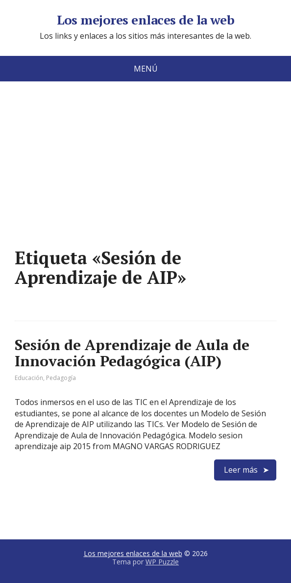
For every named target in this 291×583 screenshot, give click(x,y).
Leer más (241, 469)
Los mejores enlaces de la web (146, 20)
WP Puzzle (162, 561)
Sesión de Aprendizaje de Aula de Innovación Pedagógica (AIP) (132, 353)
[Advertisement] (146, 179)
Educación (29, 378)
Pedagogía (61, 378)
